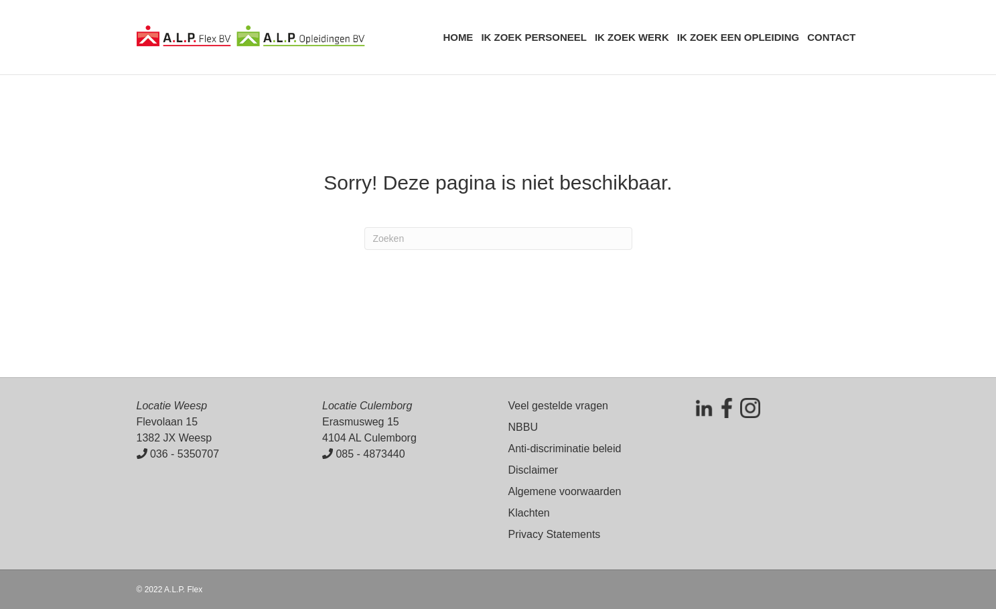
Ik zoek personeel (534, 37)
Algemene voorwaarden (565, 491)
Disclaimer (533, 470)
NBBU (523, 427)
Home (458, 37)
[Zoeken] (498, 238)
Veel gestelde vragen (558, 405)
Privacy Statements (554, 534)
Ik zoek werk (632, 37)
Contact (831, 37)
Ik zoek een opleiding (738, 37)
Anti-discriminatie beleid (565, 448)
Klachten (529, 513)
